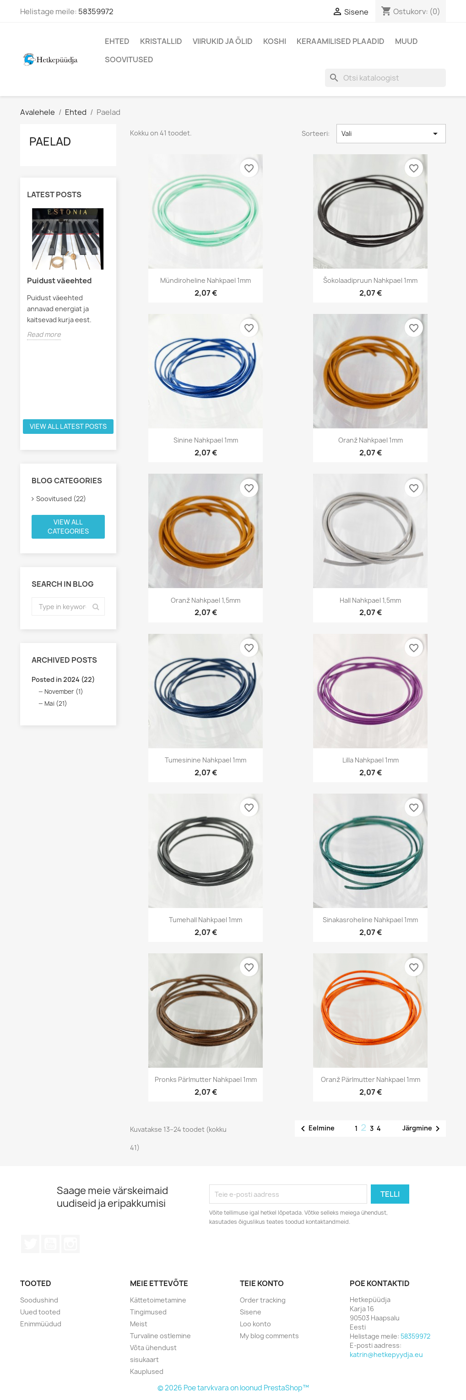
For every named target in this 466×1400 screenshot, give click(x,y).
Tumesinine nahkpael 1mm (205, 760)
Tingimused (148, 1312)
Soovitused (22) (61, 498)
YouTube (50, 1244)
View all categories (68, 526)
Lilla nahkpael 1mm (370, 760)
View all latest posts (68, 426)
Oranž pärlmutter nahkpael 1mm (370, 1079)
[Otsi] (385, 78)
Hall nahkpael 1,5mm (370, 600)
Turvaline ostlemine (160, 1335)
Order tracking (263, 1300)
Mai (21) (55, 703)
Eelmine (316, 1128)
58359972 (96, 11)
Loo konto (255, 1323)
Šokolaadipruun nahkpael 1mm (370, 280)
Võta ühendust (153, 1347)
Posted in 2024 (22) (63, 679)
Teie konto (262, 1283)
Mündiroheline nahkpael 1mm (205, 280)
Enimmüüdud (40, 1323)
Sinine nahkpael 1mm (205, 440)
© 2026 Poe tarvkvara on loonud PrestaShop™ (233, 1388)
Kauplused (146, 1371)
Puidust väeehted (59, 281)
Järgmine (422, 1128)
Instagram (70, 1244)
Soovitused (129, 59)
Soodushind (39, 1300)
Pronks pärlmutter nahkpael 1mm (206, 1079)
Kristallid (161, 41)
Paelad (50, 141)
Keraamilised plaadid (341, 41)
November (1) (63, 691)
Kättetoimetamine (158, 1300)
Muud (406, 41)
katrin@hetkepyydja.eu (386, 1354)
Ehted (117, 41)
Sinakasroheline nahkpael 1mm (370, 919)
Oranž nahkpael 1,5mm (205, 600)
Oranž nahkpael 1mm (370, 440)
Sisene (250, 1312)
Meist (138, 1323)
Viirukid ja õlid (223, 41)
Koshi (274, 41)
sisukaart (144, 1359)
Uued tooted (40, 1312)
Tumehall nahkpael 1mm (205, 919)
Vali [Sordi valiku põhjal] (391, 133)
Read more (44, 334)
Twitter (30, 1244)
